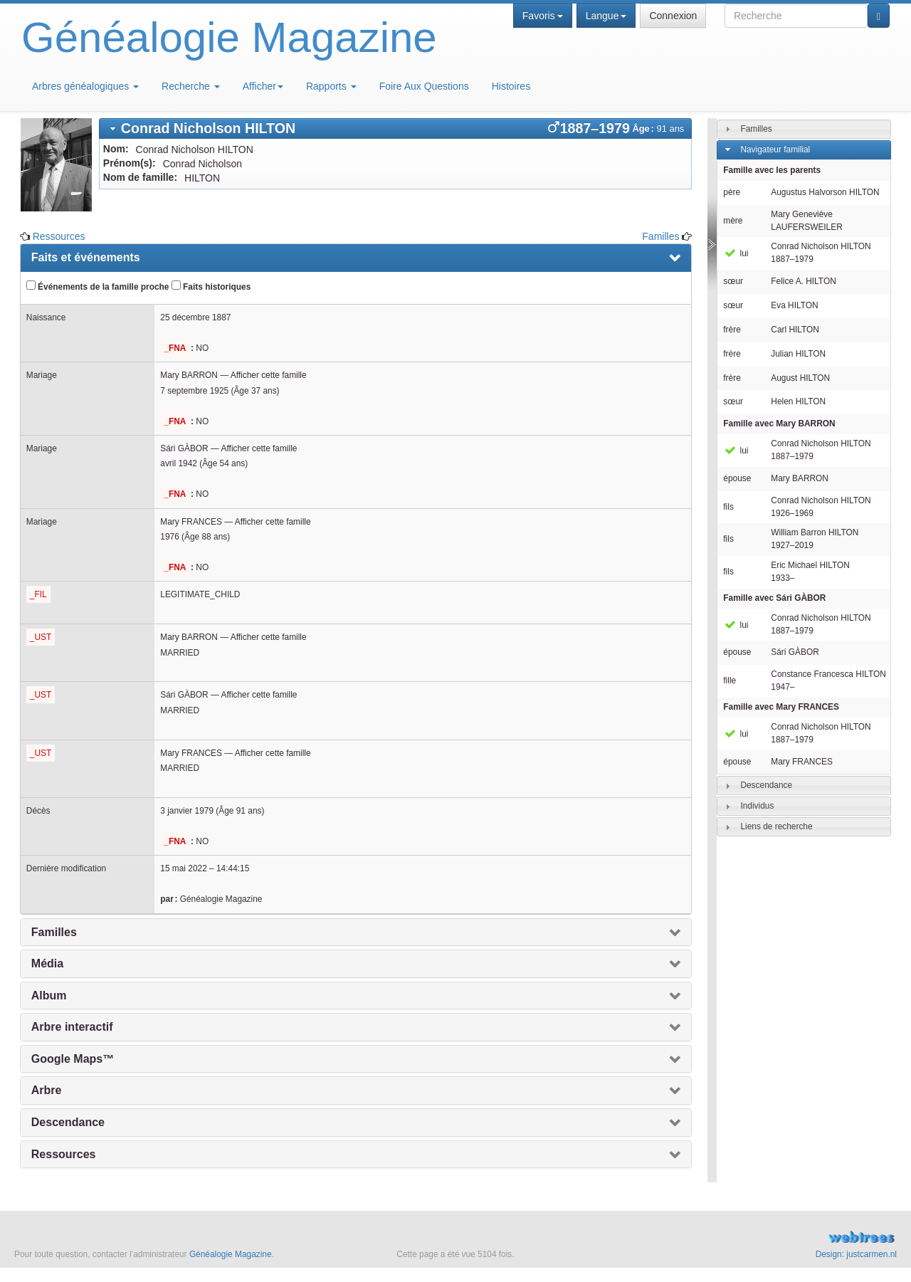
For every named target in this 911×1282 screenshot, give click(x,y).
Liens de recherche (776, 826)
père (731, 192)
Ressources (59, 236)
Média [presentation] (47, 963)
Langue (606, 15)
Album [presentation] (49, 995)
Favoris (542, 15)
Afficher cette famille (269, 375)
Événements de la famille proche (97, 286)
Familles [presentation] (54, 932)
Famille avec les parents (772, 170)
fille (729, 680)
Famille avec (779, 424)
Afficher (263, 86)
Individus (757, 806)
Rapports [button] (331, 86)
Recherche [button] (191, 86)
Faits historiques (211, 286)
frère (731, 330)
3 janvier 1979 (187, 811)
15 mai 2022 (183, 868)
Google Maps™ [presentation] (72, 1059)
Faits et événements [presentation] (85, 257)
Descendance (766, 785)
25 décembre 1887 (195, 317)
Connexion (673, 15)
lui (735, 253)
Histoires (511, 86)
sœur (733, 281)
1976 (169, 537)
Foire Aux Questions (424, 86)
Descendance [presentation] (68, 1122)
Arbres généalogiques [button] (85, 86)
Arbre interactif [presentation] (72, 1027)
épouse (737, 478)
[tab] (396, 128)
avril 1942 (178, 463)
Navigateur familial (775, 149)
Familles (660, 236)
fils (728, 507)
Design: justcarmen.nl (856, 1254)
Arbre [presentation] (46, 1090)
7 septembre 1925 (194, 391)
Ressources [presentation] (63, 1154)
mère (732, 221)
